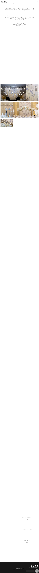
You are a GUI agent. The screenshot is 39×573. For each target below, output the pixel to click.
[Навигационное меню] (37, 1)
